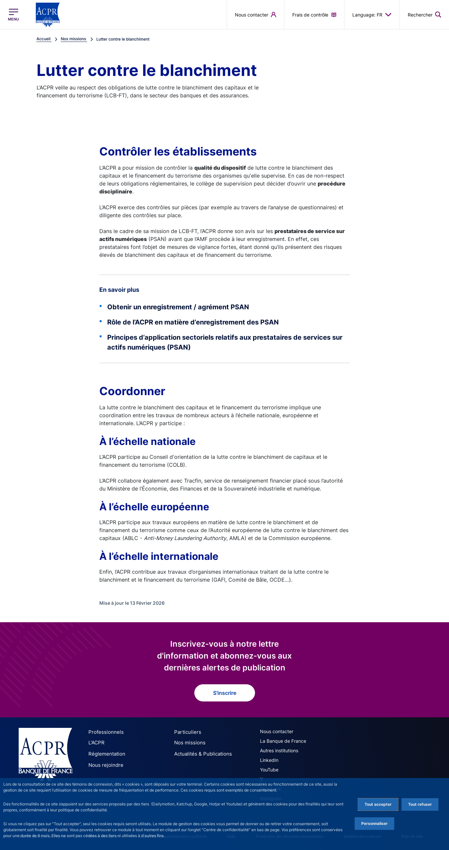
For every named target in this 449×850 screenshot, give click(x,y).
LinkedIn (269, 760)
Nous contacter (276, 731)
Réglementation (105, 752)
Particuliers (186, 732)
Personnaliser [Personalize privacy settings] (374, 823)
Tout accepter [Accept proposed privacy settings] (378, 804)
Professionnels (103, 732)
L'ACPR (96, 742)
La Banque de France (283, 741)
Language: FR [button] (372, 14)
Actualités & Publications (200, 752)
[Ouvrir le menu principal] (13, 14)
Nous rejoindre (104, 762)
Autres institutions (279, 750)
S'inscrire (224, 693)
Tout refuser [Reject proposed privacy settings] (420, 804)
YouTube (269, 769)
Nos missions (188, 742)
